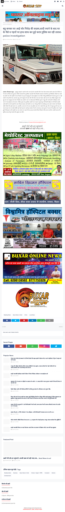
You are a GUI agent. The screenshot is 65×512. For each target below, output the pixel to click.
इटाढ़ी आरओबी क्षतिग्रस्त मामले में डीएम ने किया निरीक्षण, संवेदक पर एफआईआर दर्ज (29, 374)
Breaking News (10, 22)
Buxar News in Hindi (17, 315)
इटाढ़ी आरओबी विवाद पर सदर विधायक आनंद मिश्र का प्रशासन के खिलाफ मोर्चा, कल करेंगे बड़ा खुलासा (33, 427)
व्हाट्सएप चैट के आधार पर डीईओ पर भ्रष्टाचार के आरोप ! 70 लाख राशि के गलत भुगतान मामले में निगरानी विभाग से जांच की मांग (36, 382)
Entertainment (7, 475)
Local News (32, 315)
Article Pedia (38, 509)
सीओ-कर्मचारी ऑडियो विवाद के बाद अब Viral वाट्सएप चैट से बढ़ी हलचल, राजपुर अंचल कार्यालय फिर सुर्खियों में (36, 420)
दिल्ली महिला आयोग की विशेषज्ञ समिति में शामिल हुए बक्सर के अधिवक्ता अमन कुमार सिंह (30, 389)
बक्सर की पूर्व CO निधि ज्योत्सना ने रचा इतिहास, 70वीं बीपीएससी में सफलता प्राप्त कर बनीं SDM (32, 412)
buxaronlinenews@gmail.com (37, 122)
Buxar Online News (8, 39)
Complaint (47, 473)
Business (15, 473)
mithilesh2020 (27, 509)
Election (53, 473)
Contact (19, 1)
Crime (25, 315)
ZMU (33, 509)
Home (6, 1)
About (13, 1)
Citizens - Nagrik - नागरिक (36, 473)
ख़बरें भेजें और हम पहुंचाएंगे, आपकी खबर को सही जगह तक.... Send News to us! (27, 458)
